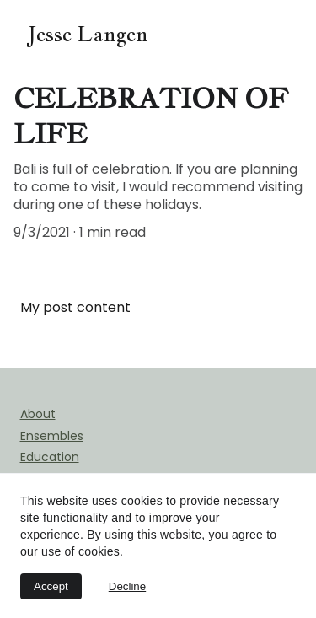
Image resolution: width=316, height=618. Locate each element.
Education (49, 457)
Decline (127, 586)
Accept (51, 586)
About (38, 414)
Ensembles (51, 435)
